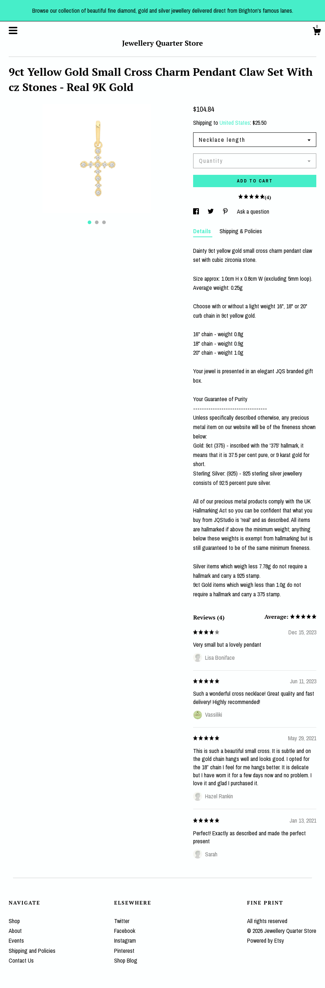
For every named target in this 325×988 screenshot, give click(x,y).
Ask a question (253, 211)
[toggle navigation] (13, 30)
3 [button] (104, 222)
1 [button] (89, 222)
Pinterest (124, 951)
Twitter (121, 921)
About (15, 931)
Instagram (125, 940)
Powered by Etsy (265, 940)
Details (202, 231)
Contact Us (21, 960)
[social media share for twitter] (211, 211)
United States (235, 123)
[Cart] (317, 32)
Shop (14, 921)
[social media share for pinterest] (226, 211)
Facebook (124, 931)
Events (16, 940)
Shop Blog (125, 960)
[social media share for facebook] (196, 211)
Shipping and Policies (32, 951)
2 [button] (97, 222)
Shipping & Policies (241, 231)
